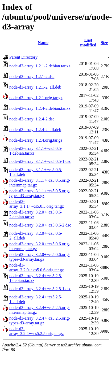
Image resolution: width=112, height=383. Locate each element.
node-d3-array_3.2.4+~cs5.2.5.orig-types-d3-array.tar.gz (39, 320)
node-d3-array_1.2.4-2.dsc (31, 119)
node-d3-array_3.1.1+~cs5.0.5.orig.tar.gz (36, 203)
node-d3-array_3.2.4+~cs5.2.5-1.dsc (40, 288)
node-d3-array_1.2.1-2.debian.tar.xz (39, 66)
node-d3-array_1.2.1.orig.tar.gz (35, 97)
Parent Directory (23, 57)
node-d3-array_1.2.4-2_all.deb (35, 129)
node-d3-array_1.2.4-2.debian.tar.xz (39, 108)
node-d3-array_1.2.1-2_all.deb (35, 87)
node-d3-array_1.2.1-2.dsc (31, 76)
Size (104, 42)
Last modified (88, 42)
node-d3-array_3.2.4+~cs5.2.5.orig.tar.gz (36, 331)
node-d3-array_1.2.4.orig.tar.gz (35, 140)
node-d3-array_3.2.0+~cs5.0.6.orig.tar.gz (36, 267)
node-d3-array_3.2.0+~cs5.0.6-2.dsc (40, 225)
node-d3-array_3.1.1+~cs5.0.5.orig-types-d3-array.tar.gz (39, 193)
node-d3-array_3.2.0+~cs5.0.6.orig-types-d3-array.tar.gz (39, 257)
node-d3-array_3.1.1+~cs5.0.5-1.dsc (40, 161)
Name (43, 42)
